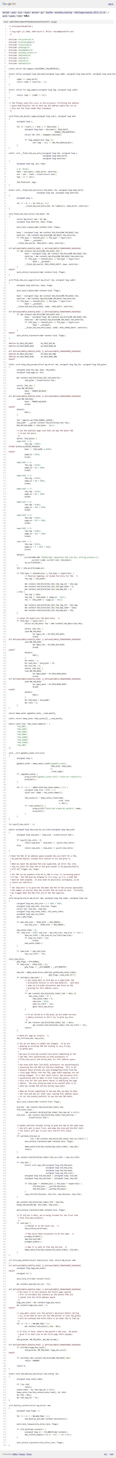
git (42, 12)
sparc (12, 15)
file (54, 22)
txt (105, 1454)
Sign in (110, 4)
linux (27, 12)
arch (5, 15)
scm (20, 12)
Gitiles (15, 1454)
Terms (29, 1454)
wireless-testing (63, 12)
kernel (6, 12)
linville (49, 12)
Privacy (22, 1454)
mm (20, 15)
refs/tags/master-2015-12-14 (89, 12)
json (111, 1454)
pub (13, 12)
